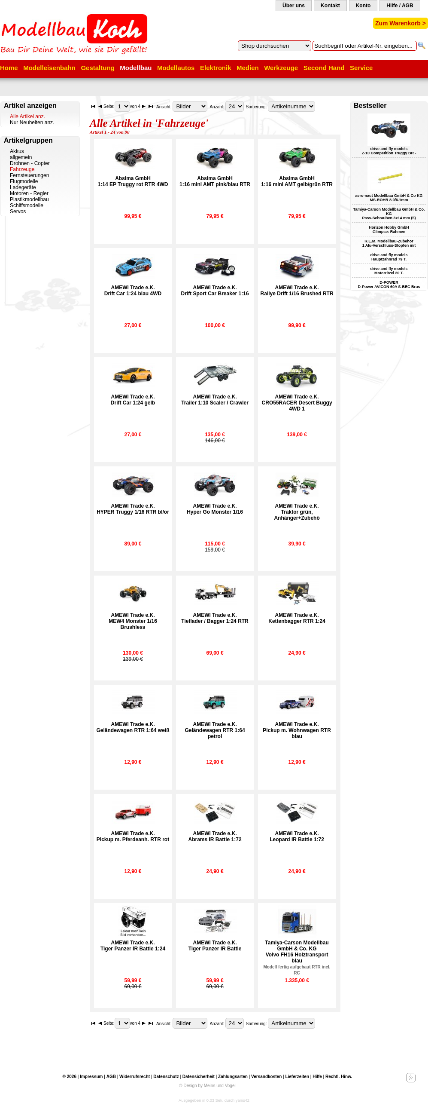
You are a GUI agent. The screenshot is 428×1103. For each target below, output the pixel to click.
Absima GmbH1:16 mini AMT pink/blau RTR (214, 181)
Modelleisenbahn (49, 67)
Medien (248, 67)
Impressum (91, 1076)
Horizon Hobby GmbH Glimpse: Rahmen (389, 229)
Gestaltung (97, 67)
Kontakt (330, 6)
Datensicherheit (198, 1076)
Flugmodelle (24, 181)
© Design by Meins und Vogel (207, 1085)
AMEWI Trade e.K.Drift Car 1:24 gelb (133, 400)
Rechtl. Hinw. (338, 1076)
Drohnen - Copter (30, 163)
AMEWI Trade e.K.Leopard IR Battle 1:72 (297, 836)
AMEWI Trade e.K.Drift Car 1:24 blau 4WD (132, 291)
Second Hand (324, 67)
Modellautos (176, 67)
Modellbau (136, 67)
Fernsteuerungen (29, 175)
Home (9, 67)
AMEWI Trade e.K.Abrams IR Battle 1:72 (215, 836)
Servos (18, 211)
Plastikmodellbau (29, 199)
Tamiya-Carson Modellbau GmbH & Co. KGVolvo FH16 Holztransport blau (297, 957)
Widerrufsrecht (134, 1076)
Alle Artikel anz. (27, 116)
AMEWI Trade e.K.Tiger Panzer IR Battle (215, 946)
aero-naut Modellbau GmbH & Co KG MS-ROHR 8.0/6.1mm (388, 197)
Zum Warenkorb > (400, 23)
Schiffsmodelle (26, 205)
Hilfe (317, 1076)
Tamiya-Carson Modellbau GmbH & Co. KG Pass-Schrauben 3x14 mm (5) (389, 213)
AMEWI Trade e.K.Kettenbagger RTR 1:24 (296, 618)
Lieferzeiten (297, 1076)
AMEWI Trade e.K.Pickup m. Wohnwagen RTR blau (297, 730)
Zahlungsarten (233, 1076)
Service (361, 67)
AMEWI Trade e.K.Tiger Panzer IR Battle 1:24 (132, 946)
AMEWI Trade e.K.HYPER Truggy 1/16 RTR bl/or (133, 509)
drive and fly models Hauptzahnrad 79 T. (388, 257)
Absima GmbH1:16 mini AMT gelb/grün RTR (297, 181)
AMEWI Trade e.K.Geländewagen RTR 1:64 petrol (215, 730)
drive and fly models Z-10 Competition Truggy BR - (389, 151)
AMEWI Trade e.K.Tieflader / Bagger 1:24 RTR (215, 618)
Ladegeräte (23, 187)
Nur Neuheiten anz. (32, 122)
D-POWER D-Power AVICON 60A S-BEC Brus (389, 284)
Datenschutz (166, 1076)
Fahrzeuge (22, 169)
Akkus (17, 151)
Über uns (293, 6)
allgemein (21, 157)
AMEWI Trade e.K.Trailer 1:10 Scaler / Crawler (215, 400)
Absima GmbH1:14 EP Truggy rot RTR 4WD (133, 181)
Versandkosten (266, 1076)
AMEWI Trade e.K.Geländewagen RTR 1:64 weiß (132, 727)
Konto (363, 6)
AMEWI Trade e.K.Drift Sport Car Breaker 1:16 (215, 291)
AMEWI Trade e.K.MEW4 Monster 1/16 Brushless (133, 621)
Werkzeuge (281, 67)
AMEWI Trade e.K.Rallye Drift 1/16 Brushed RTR (297, 291)
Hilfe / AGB (399, 6)
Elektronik (215, 67)
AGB (111, 1076)
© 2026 (69, 1076)
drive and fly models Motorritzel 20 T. (388, 271)
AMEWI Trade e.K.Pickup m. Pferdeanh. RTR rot (133, 836)
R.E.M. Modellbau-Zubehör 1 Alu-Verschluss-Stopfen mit (389, 243)
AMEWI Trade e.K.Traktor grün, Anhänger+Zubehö (296, 512)
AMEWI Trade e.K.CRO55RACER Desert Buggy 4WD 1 (297, 403)
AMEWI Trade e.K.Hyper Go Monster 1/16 (215, 509)
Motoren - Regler (29, 193)
